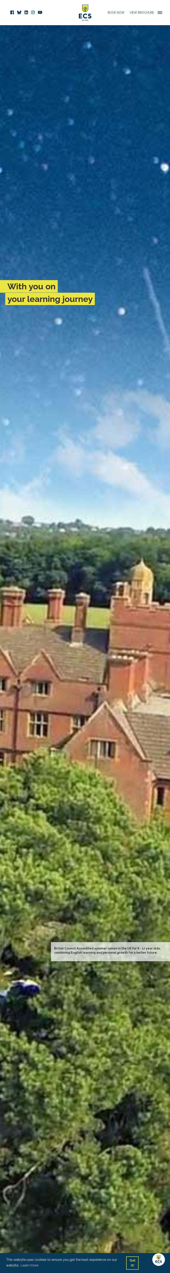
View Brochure (142, 12)
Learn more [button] (29, 1265)
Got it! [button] (132, 1263)
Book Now (116, 12)
